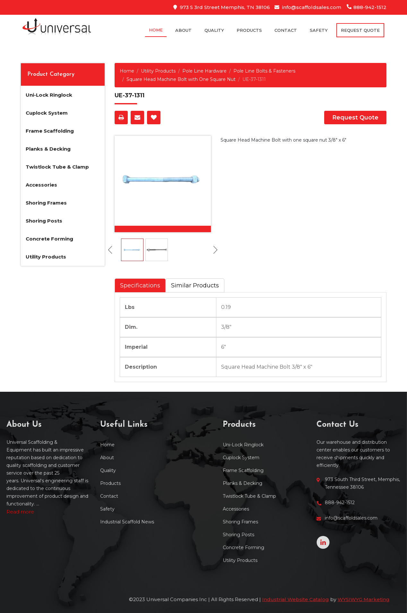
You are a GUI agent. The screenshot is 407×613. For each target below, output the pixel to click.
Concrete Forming (49, 239)
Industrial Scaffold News (79, 522)
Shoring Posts (44, 221)
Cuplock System (47, 113)
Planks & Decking (48, 149)
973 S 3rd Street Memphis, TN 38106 (221, 7)
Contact (285, 30)
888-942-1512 (367, 7)
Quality (214, 30)
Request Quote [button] (360, 30)
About (183, 30)
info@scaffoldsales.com (307, 7)
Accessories (41, 185)
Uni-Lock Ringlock (49, 95)
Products (249, 30)
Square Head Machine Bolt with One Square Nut (181, 79)
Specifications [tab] (140, 285)
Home (156, 29)
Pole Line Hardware (204, 71)
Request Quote (355, 117)
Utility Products (46, 257)
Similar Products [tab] (195, 285)
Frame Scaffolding (50, 131)
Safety (319, 30)
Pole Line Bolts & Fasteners (264, 71)
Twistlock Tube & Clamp (57, 167)
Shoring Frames (46, 203)
